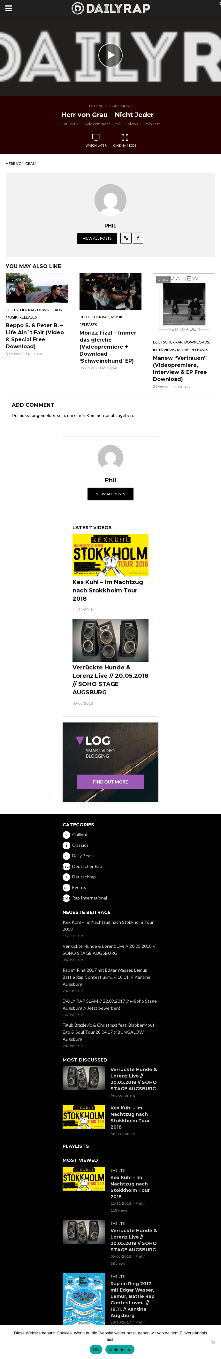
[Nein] (213, 1342)
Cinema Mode (125, 140)
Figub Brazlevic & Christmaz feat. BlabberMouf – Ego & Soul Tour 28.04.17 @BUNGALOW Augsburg (110, 1032)
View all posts (97, 238)
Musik (126, 106)
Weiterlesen (120, 1349)
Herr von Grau (21, 163)
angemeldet (44, 415)
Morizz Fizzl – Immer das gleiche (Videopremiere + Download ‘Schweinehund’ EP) (108, 347)
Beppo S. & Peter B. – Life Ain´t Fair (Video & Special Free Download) (35, 336)
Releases (28, 317)
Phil (117, 123)
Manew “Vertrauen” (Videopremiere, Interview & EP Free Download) (180, 368)
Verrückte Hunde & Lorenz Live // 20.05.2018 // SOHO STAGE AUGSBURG (110, 680)
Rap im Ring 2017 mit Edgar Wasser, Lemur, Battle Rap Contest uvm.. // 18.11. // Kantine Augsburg (106, 977)
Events (118, 1170)
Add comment (97, 123)
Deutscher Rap (103, 106)
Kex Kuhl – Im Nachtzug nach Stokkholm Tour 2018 (107, 590)
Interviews (164, 349)
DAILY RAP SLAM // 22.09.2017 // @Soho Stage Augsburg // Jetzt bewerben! (110, 1004)
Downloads (49, 309)
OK (96, 1349)
